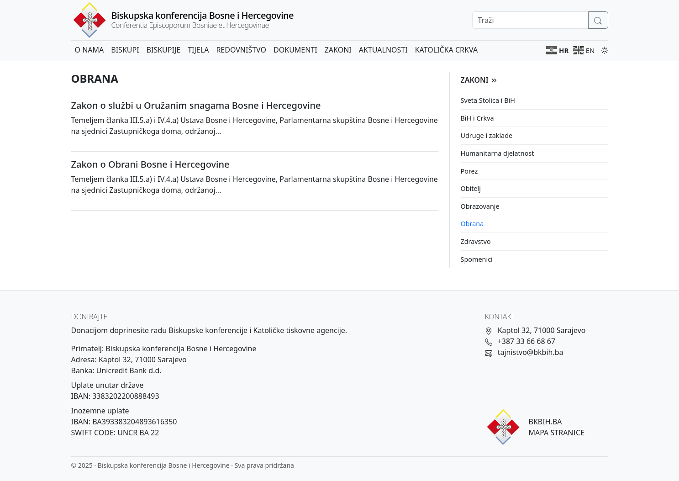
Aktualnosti (383, 50)
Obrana (472, 223)
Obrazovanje (480, 206)
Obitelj (471, 188)
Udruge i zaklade (487, 135)
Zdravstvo (476, 241)
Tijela (198, 50)
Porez (469, 171)
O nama (89, 50)
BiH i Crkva (477, 118)
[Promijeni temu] (602, 49)
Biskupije (164, 50)
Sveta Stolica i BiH (488, 100)
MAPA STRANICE (556, 433)
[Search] (530, 20)
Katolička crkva (446, 50)
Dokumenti (295, 50)
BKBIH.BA (545, 422)
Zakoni (338, 50)
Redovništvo (241, 50)
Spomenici (477, 259)
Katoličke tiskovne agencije (299, 330)
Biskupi (125, 50)
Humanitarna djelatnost (497, 153)
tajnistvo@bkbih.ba (530, 352)
